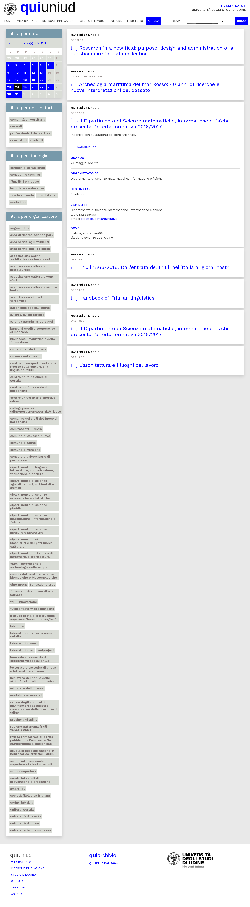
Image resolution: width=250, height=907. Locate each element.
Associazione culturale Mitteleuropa (27, 268)
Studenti (36, 140)
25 (25, 87)
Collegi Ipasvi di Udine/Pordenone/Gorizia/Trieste (35, 410)
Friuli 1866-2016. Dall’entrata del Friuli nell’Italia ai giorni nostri (150, 267)
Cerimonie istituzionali (27, 168)
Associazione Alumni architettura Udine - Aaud (30, 257)
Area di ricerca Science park (31, 235)
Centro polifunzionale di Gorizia (28, 378)
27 (41, 87)
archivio (102, 855)
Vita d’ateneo (27, 20)
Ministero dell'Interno (27, 688)
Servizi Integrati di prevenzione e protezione (30, 780)
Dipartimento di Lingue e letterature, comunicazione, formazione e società (32, 470)
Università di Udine (24, 823)
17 (17, 80)
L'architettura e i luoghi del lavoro (115, 365)
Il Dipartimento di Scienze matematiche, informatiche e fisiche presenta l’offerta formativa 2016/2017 (150, 124)
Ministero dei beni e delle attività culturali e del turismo (33, 679)
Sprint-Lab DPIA (21, 802)
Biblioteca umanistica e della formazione (32, 340)
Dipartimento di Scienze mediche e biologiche (28, 530)
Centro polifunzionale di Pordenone (28, 389)
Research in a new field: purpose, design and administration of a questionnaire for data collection (152, 51)
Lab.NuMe (17, 626)
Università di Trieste (25, 816)
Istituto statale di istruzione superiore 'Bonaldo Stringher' (33, 617)
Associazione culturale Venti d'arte (32, 278)
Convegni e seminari (25, 174)
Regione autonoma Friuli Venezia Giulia (28, 728)
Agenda (153, 20)
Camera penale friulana (28, 349)
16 (9, 80)
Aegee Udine (19, 228)
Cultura (116, 20)
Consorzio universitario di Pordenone (30, 458)
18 (25, 80)
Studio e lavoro (92, 20)
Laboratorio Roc (22, 650)
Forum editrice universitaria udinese (31, 593)
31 (16, 94)
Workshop (18, 202)
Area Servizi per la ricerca (30, 249)
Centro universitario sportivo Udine (32, 399)
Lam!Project (45, 650)
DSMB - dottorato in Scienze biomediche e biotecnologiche (33, 576)
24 (17, 87)
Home (8, 20)
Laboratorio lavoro (24, 643)
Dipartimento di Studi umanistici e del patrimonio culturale (31, 543)
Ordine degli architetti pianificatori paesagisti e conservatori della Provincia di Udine (33, 707)
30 (9, 94)
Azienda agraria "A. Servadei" (32, 321)
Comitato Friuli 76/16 (26, 429)
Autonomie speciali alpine (30, 308)
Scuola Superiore (23, 771)
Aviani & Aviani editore (27, 315)
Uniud (241, 20)
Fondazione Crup (42, 584)
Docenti (16, 126)
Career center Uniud (25, 356)
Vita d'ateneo (47, 195)
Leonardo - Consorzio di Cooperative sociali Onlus (29, 659)
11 (24, 72)
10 (17, 72)
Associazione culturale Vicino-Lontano (33, 288)
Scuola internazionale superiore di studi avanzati (31, 762)
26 (33, 87)
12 (33, 72)
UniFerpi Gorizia (22, 809)
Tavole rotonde (22, 195)
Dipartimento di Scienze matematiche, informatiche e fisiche (32, 518)
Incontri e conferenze (27, 188)
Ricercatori (18, 140)
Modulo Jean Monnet (26, 695)
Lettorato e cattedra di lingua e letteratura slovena (33, 669)
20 (41, 80)
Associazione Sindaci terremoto (26, 299)
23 (9, 87)
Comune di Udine (23, 443)
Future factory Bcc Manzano (32, 609)
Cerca (176, 21)
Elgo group (18, 584)
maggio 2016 (34, 43)
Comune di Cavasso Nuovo (30, 436)
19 (33, 80)
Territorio (135, 20)
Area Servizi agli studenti (29, 242)
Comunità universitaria (27, 119)
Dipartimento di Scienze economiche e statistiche (30, 496)
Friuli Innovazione (23, 602)
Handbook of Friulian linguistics (112, 298)
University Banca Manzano (30, 830)
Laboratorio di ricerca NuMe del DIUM (31, 634)
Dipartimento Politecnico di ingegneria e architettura (31, 555)
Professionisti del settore (30, 133)
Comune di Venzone (25, 450)
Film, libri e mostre (24, 181)
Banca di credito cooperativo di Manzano (32, 330)
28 (49, 87)
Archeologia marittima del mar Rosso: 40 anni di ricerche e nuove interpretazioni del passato (145, 87)
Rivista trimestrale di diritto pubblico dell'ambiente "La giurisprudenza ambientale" (31, 740)
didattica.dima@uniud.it (99, 219)
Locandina (86, 147)
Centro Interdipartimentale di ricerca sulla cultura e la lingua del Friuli (33, 366)
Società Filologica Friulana (30, 795)
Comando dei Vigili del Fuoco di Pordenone (33, 420)
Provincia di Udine (24, 719)
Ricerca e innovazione (58, 20)
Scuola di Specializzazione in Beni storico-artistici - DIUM (32, 752)
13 (41, 72)
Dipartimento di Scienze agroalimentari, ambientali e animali (32, 484)
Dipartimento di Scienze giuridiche (28, 506)
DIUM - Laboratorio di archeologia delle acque (28, 565)
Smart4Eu (17, 789)
